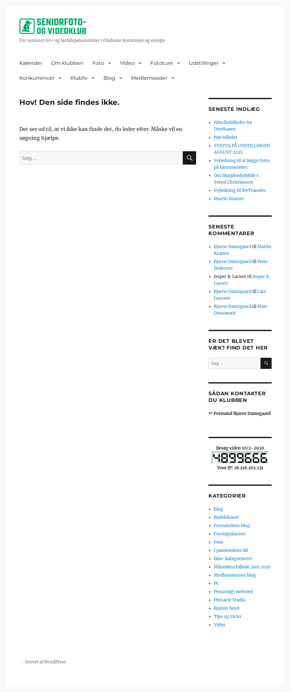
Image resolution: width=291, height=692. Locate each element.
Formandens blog (232, 525)
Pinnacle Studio (229, 600)
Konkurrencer (37, 78)
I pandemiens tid (231, 550)
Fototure (161, 63)
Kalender (30, 63)
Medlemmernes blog (235, 575)
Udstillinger (203, 63)
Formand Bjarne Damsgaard (242, 413)
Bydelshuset (226, 517)
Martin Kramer (229, 198)
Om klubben (67, 63)
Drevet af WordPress (45, 662)
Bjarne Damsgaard (232, 246)
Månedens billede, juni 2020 (242, 567)
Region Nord (226, 608)
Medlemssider (149, 78)
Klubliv (79, 78)
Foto (98, 63)
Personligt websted (233, 591)
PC (216, 583)
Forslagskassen (230, 534)
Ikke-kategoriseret (233, 558)
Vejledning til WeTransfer (240, 190)
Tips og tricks (227, 616)
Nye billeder (226, 137)
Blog (109, 78)
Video (127, 63)
